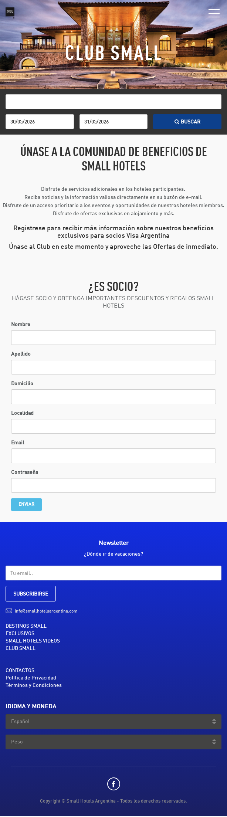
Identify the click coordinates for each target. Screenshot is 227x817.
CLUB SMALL (20, 648)
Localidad (22, 413)
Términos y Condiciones (34, 685)
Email (17, 442)
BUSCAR (187, 122)
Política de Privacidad (31, 678)
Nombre (20, 324)
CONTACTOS (20, 670)
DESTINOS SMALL (26, 626)
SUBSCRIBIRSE (30, 594)
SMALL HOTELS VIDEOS (33, 641)
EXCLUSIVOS (20, 633)
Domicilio (22, 383)
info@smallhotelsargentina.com (46, 611)
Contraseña (24, 472)
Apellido (21, 354)
